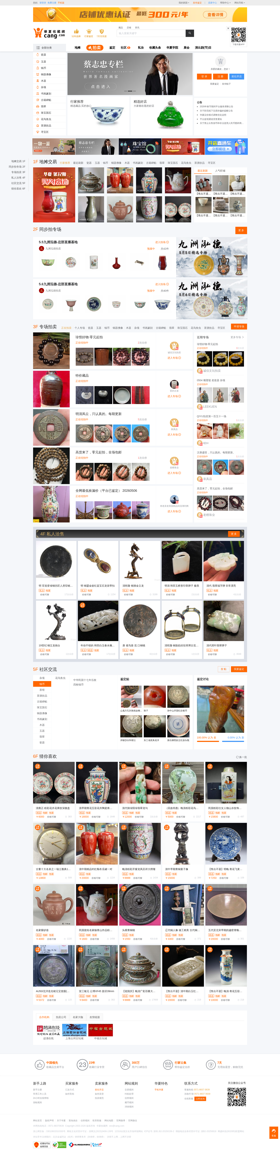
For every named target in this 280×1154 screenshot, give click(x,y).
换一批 (241, 757)
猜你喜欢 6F (18, 188)
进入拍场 (162, 242)
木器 (127, 162)
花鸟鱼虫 (186, 162)
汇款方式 (69, 1089)
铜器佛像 (116, 162)
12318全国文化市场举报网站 (129, 1131)
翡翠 (162, 162)
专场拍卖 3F (18, 172)
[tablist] (220, 170)
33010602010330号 (55, 1131)
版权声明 (49, 1120)
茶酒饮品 (199, 162)
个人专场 (80, 327)
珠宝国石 (173, 162)
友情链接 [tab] (95, 1017)
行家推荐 (65, 162)
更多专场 (237, 337)
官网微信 (132, 1120)
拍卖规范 (99, 1098)
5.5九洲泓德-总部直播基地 (58, 242)
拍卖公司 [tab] (61, 1017)
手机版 (61, 2)
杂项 (136, 327)
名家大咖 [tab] (78, 1017)
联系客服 (97, 1120)
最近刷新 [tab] (203, 170)
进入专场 (174, 357)
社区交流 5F (18, 183)
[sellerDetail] (212, 2)
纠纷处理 (129, 1094)
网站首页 (37, 1120)
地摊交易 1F (18, 161)
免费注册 (52, 2)
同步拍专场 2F (17, 166)
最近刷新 (78, 162)
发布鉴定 (197, 2)
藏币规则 (129, 1102)
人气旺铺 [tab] (220, 170)
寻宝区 (211, 162)
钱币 (105, 162)
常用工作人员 (39, 1094)
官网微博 (120, 1120)
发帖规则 (37, 1102)
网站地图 (108, 1120)
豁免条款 (73, 1120)
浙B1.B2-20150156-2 (163, 1131)
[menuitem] (77, 48)
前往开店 (99, 1089)
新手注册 (37, 1089)
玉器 (97, 162)
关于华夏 (61, 1120)
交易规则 (129, 1089)
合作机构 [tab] (44, 1017)
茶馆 (42, 689)
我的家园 (183, 2)
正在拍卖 (66, 327)
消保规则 (129, 1106)
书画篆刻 (138, 162)
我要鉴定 (214, 84)
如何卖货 (99, 1094)
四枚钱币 (78, 684)
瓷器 (89, 162)
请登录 (43, 2)
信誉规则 (129, 1098)
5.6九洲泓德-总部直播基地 (58, 284)
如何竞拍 (69, 1094)
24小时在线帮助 (41, 1098)
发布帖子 (226, 84)
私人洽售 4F (18, 177)
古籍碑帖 (151, 162)
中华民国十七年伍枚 (84, 680)
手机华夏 (159, 1089)
